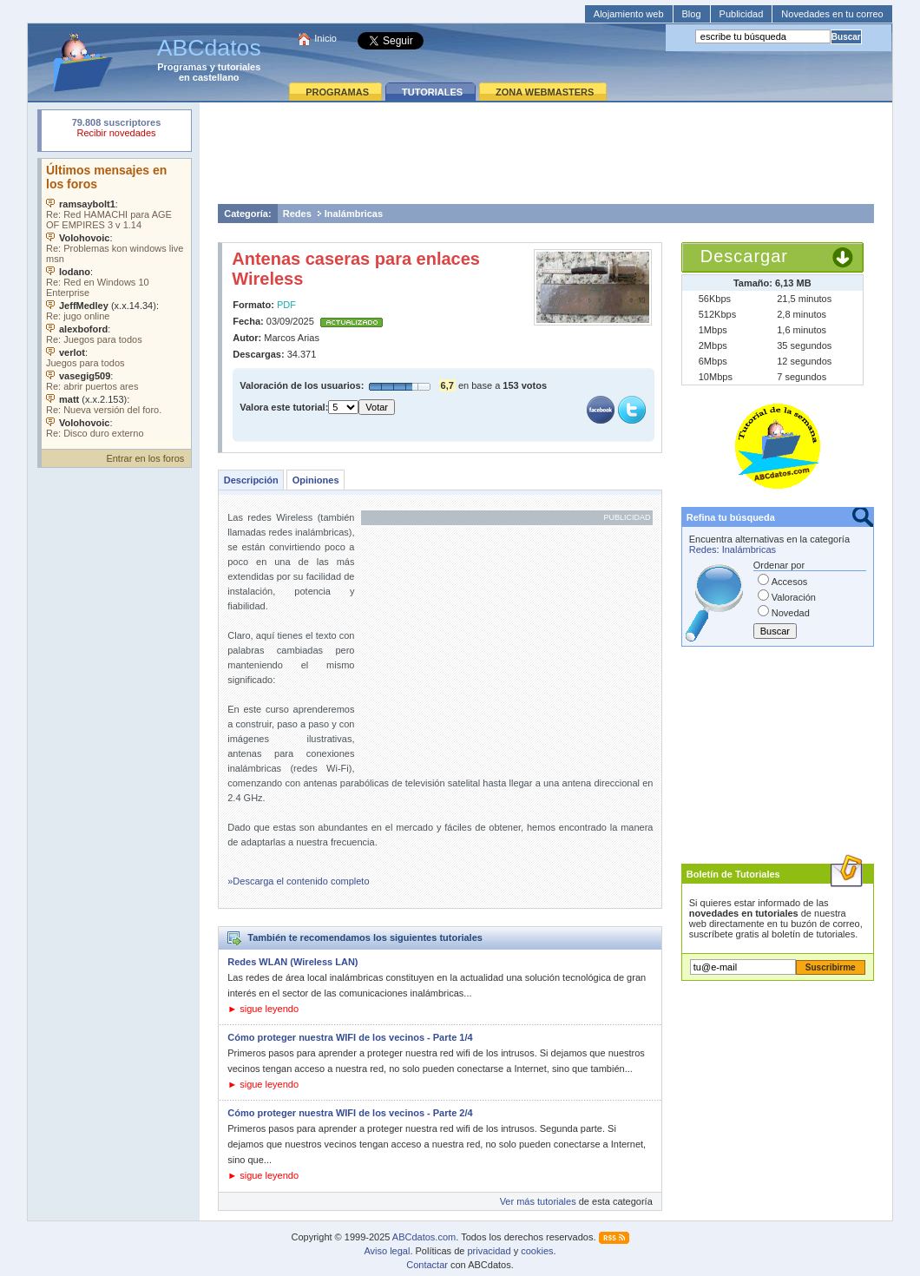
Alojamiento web (629, 14)
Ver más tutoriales (538, 1201)
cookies (537, 1251)
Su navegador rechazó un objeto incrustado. (116, 129)
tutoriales (239, 67)
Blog (691, 14)
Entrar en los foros (145, 458)
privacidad (488, 1251)
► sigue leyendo (263, 1008)
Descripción (251, 480)
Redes (297, 213)
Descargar (744, 256)
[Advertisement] (546, 153)
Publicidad (742, 14)
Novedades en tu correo (832, 14)
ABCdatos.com (424, 1237)
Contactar (427, 1265)
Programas (182, 67)
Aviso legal (387, 1251)
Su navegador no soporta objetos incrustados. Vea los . (116, 299)
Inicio (325, 38)
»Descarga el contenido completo (298, 881)
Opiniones (315, 480)
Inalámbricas (354, 213)
